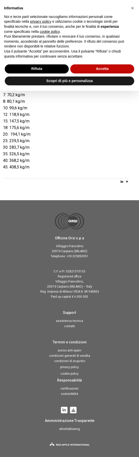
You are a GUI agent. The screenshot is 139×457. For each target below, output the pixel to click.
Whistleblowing (69, 429)
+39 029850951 (77, 256)
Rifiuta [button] (36, 69)
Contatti (69, 326)
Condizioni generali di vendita (69, 356)
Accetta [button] (102, 69)
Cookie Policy (69, 373)
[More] (127, 182)
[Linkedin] (122, 182)
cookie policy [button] (50, 32)
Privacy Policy (69, 367)
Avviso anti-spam (69, 350)
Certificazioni (69, 388)
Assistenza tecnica (69, 321)
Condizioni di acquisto (69, 361)
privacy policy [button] (40, 21)
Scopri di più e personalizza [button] (69, 81)
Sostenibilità (69, 394)
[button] (132, 8)
